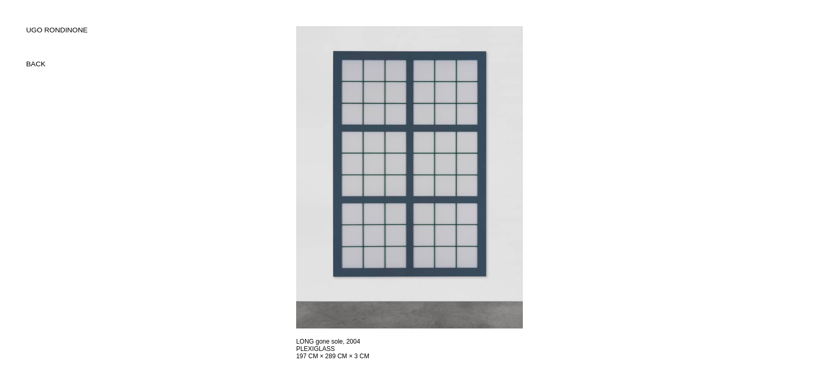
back (35, 64)
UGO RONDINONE (57, 30)
